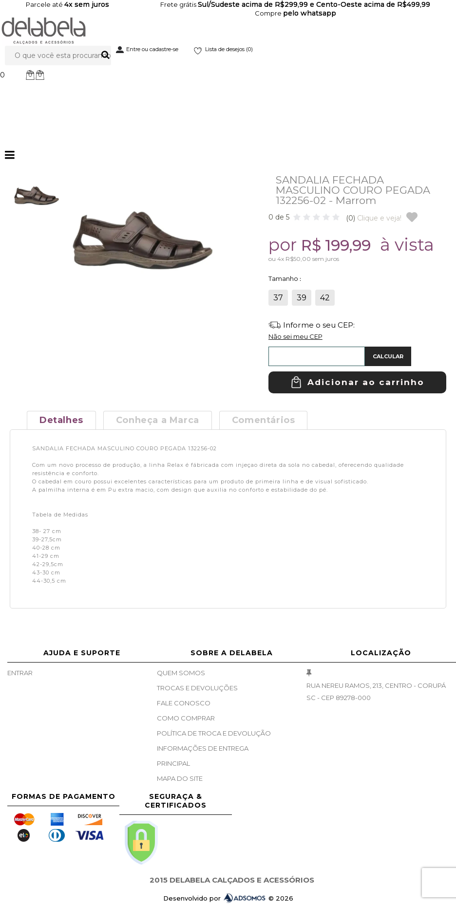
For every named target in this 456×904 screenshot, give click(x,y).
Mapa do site (180, 778)
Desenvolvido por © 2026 (228, 898)
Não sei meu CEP (295, 336)
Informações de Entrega (202, 748)
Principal (173, 763)
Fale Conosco (183, 703)
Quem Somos (181, 673)
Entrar (20, 673)
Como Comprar (186, 718)
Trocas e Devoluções (197, 688)
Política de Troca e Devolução (214, 733)
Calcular (388, 356)
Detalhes (61, 420)
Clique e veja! (373, 218)
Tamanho (284, 278)
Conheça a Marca (157, 420)
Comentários (263, 420)
